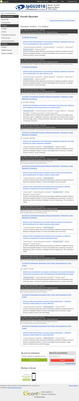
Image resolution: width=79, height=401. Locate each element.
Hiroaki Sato (27, 192)
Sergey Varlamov (60, 111)
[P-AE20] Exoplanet (29, 37)
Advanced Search (70, 363)
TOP (2, 13)
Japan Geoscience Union (15, 387)
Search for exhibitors (7, 53)
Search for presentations (8, 41)
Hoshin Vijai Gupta (51, 113)
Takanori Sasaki (40, 49)
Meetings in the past (28, 368)
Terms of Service (73, 385)
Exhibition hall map (6, 50)
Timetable (4, 28)
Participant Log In (34, 360)
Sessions (3, 32)
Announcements (5, 22)
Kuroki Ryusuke (10, 13)
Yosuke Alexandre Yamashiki (32, 47)
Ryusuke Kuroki (28, 49)
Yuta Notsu (59, 47)
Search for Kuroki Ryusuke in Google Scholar (62, 20)
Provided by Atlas (39, 397)
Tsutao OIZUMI (59, 306)
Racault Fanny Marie (37, 113)
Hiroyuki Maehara (48, 47)
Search (62, 360)
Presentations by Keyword (8, 35)
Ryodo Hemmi (35, 194)
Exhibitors (4, 47)
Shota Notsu (69, 47)
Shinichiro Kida (59, 277)
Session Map (4, 19)
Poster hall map (5, 38)
